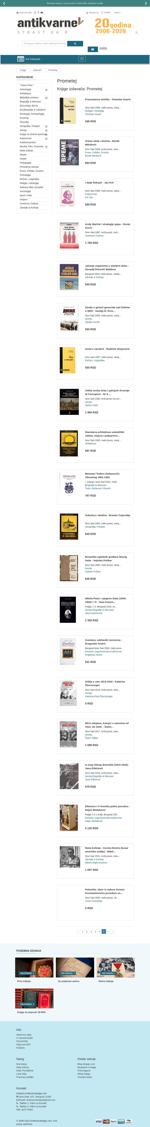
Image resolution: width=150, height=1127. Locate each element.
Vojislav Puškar (92, 571)
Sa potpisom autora (68, 981)
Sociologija (25, 191)
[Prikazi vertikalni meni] (20, 59)
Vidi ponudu (26, 973)
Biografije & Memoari (30, 101)
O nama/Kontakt (24, 1038)
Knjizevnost (26, 138)
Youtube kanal (85, 1077)
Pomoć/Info (22, 1041)
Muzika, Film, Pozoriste (31, 146)
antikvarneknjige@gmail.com (40, 1100)
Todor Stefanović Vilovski (97, 488)
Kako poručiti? (23, 1044)
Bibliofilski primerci (29, 97)
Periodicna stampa (29, 167)
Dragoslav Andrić (93, 654)
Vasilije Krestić (92, 322)
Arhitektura (25, 93)
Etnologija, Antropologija (32, 114)
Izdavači (37, 70)
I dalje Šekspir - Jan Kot (99, 182)
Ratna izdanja (106, 981)
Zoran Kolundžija (93, 901)
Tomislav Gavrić (93, 114)
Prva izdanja (24, 981)
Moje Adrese (22, 1067)
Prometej (52, 70)
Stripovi (24, 199)
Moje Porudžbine (25, 1070)
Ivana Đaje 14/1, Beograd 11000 (34, 1096)
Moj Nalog (21, 1064)
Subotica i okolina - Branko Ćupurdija (107, 515)
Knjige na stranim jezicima (33, 134)
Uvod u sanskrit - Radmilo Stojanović (107, 349)
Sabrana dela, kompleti (31, 187)
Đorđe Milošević (93, 155)
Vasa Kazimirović (93, 613)
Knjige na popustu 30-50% (31, 1012)
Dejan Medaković (93, 821)
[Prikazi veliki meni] (82, 58)
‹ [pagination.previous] (78, 931)
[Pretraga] (75, 43)
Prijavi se (94, 13)
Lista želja (21, 1074)
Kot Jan (89, 197)
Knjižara (20, 1047)
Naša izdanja (26, 150)
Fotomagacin (84, 1070)
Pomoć (107, 13)
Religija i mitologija (29, 183)
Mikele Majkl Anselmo (96, 862)
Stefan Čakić (91, 405)
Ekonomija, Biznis (29, 105)
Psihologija (25, 175)
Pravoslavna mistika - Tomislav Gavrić (108, 99)
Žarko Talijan (91, 738)
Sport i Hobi (26, 195)
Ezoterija (24, 118)
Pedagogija (25, 162)
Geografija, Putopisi (30, 126)
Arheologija (25, 89)
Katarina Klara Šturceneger (99, 696)
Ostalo (23, 158)
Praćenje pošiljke (25, 1077)
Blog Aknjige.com (86, 1064)
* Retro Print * (27, 85)
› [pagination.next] (112, 931)
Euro (118, 13)
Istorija (23, 130)
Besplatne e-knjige (87, 1067)
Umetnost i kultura (29, 203)
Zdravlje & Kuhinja (29, 207)
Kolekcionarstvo (28, 142)
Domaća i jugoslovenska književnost (103, 651)
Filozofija (24, 122)
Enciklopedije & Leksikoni (33, 109)
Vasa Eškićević (92, 779)
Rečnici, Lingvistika (29, 179)
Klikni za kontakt (38, 1103)
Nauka (23, 154)
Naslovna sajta (23, 1034)
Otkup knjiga (84, 1074)
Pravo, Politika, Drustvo (32, 171)
